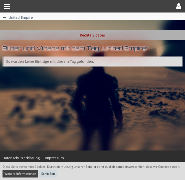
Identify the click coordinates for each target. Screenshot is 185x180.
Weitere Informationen (20, 174)
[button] (7, 6)
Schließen (48, 174)
